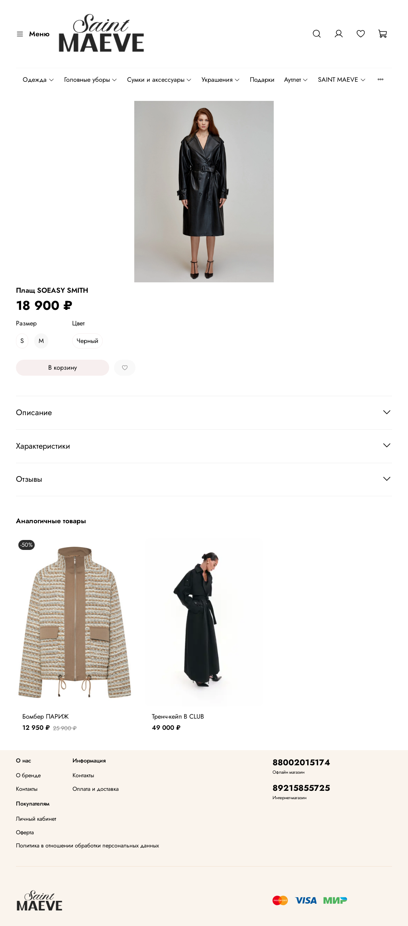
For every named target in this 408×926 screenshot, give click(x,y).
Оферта (25, 832)
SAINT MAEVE (342, 79)
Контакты (26, 789)
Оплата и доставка (96, 789)
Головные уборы (91, 79)
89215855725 (301, 788)
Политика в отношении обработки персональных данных (87, 845)
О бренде (28, 775)
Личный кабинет (36, 819)
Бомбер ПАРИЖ (45, 716)
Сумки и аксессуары (159, 79)
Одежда (38, 79)
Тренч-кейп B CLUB (178, 716)
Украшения (221, 79)
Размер (26, 323)
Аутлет (296, 79)
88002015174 (301, 762)
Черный (87, 340)
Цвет (78, 323)
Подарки (262, 79)
